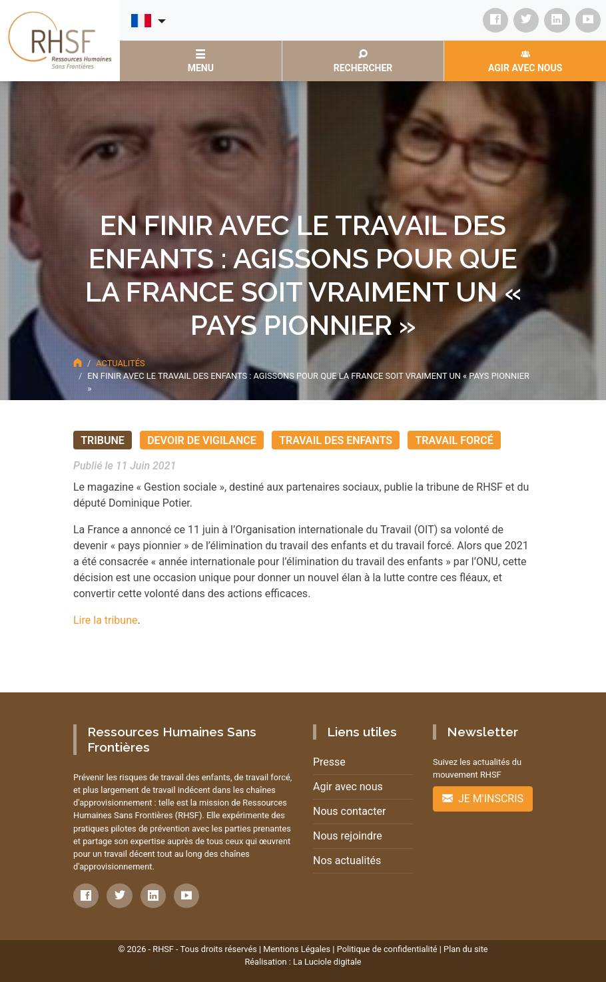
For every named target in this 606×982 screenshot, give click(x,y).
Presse (329, 762)
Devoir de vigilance (201, 439)
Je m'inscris (482, 798)
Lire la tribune (105, 620)
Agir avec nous (348, 786)
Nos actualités (347, 860)
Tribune (103, 439)
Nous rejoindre (347, 836)
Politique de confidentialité (387, 949)
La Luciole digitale (327, 962)
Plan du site (466, 949)
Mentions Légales (296, 949)
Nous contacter (349, 811)
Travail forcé (454, 439)
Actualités (120, 363)
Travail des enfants (335, 439)
